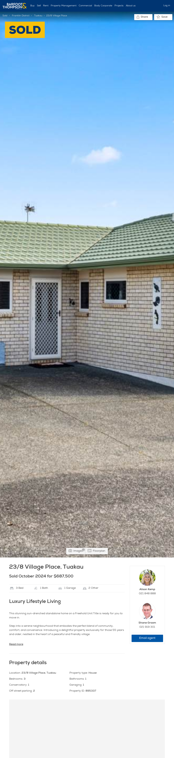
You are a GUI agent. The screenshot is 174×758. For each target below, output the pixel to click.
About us (131, 6)
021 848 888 (147, 593)
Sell (39, 6)
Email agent (147, 638)
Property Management (63, 6)
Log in (166, 5)
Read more (16, 644)
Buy (32, 6)
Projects (119, 6)
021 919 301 (147, 627)
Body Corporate (103, 6)
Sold (4, 16)
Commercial (85, 6)
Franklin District (20, 16)
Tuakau (38, 16)
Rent (45, 6)
